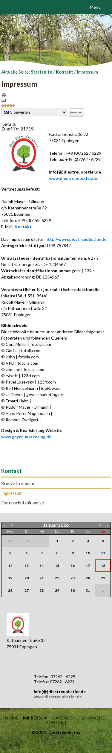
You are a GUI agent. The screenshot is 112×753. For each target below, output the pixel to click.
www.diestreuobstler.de (73, 178)
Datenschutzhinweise (22, 503)
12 (10, 565)
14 (41, 565)
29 (57, 590)
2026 (63, 525)
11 (103, 553)
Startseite (41, 71)
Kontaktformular (18, 483)
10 (88, 553)
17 (88, 565)
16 (72, 565)
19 (10, 578)
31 (88, 590)
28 (41, 590)
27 (26, 590)
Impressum (11, 493)
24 (88, 578)
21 (41, 578)
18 (103, 565)
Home (11, 718)
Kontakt (64, 71)
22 (57, 578)
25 (103, 578)
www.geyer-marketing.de (26, 436)
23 (72, 578)
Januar (50, 525)
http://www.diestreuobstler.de (75, 239)
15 (57, 565)
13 (26, 565)
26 (10, 590)
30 (72, 590)
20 (26, 578)
